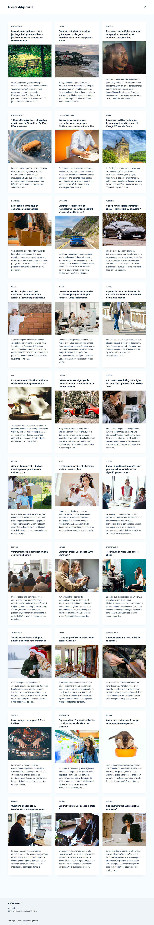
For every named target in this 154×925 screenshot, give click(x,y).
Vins (13, 385)
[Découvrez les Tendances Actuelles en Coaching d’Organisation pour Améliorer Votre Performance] (77, 327)
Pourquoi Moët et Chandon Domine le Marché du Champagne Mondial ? (29, 392)
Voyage (61, 26)
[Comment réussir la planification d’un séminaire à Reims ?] (29, 587)
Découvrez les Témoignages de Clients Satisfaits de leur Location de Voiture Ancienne (77, 392)
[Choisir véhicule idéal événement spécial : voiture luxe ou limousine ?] (124, 235)
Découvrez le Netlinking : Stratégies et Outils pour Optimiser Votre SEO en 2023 (122, 392)
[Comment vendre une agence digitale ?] (77, 845)
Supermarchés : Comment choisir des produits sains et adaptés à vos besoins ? (77, 739)
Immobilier (15, 204)
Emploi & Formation (66, 115)
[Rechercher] (145, 7)
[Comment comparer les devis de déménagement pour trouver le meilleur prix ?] (29, 502)
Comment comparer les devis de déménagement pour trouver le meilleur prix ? (28, 478)
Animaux (109, 731)
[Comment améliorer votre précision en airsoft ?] (124, 673)
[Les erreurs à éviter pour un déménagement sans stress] (29, 232)
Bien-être (109, 26)
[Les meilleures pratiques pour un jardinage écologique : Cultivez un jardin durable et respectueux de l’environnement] (29, 61)
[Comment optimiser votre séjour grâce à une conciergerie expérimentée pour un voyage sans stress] (77, 61)
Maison (14, 293)
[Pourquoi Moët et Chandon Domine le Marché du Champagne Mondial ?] (29, 416)
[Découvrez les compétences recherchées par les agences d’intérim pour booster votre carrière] (77, 149)
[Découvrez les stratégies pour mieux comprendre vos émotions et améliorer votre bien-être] (124, 57)
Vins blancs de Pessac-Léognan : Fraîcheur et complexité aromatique (29, 653)
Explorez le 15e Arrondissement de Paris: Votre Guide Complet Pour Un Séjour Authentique (123, 300)
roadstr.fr (12, 908)
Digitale (62, 293)
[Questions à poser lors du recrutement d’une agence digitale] (29, 848)
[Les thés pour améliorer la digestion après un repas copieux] (77, 499)
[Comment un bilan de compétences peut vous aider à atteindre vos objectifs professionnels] (124, 505)
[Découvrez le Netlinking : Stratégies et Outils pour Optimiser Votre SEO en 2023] (124, 416)
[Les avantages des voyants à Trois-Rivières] (29, 759)
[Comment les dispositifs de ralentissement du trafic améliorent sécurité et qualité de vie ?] (77, 238)
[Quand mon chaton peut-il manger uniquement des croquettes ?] (124, 762)
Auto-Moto (63, 204)
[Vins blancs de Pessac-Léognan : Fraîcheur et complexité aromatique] (29, 676)
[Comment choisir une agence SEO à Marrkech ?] (77, 587)
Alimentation (16, 645)
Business (14, 560)
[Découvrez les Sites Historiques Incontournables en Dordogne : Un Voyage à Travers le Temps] (124, 146)
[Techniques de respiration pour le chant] (124, 587)
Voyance (14, 731)
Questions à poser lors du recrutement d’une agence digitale (25, 824)
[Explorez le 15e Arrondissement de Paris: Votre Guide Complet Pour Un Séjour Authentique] (124, 324)
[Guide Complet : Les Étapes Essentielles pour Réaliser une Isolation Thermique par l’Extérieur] (29, 327)
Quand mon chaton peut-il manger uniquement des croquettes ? (120, 739)
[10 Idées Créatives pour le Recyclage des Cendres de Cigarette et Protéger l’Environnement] (29, 149)
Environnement (17, 26)
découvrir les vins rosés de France (22, 911)
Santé (61, 471)
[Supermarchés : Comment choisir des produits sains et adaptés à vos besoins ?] (77, 762)
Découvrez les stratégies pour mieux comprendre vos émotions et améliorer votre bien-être (123, 34)
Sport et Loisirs (112, 560)
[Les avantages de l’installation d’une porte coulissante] (77, 673)
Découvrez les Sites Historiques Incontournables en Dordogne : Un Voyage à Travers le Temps (123, 123)
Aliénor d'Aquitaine (20, 7)
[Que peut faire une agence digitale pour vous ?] (124, 845)
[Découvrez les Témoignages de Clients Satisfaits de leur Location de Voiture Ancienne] (77, 416)
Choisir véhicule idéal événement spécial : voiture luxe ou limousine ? (124, 212)
